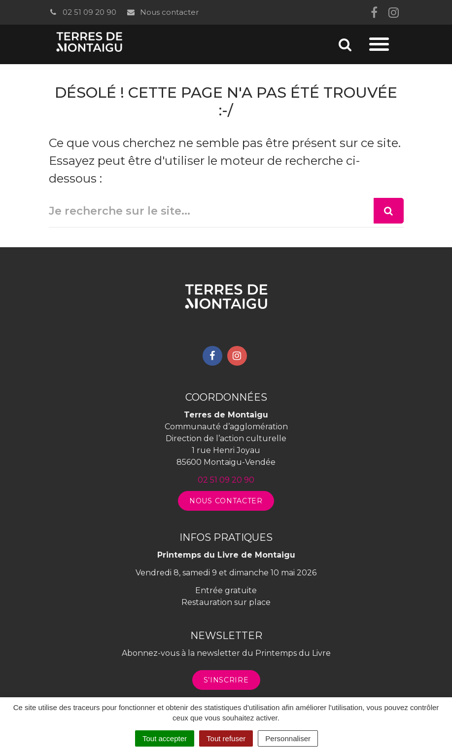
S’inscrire (226, 680)
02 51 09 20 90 (82, 12)
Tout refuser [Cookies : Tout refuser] (226, 738)
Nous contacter (162, 12)
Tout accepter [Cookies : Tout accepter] (164, 738)
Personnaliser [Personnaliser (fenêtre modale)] (288, 738)
